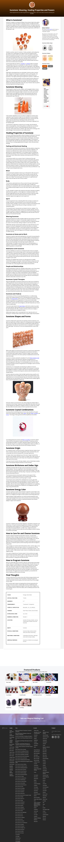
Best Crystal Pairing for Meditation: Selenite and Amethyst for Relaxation (23, 734)
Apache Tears (45, 738)
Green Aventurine (45, 787)
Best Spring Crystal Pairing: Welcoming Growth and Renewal (23, 741)
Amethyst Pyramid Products (11, 741)
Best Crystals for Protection (19, 829)
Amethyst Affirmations (12, 775)
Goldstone (35, 785)
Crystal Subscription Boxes (12, 731)
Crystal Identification (12, 735)
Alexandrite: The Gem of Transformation (37, 733)
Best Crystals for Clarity (19, 786)
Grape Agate (45, 785)
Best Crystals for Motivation (20, 793)
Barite (35, 747)
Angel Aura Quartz (46, 736)
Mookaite (44, 819)
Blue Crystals (12, 748)
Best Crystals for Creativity (19, 820)
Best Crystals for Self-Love (19, 798)
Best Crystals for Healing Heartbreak (21, 767)
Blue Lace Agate (36, 758)
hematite (23, 63)
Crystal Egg (17, 836)
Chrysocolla (45, 768)
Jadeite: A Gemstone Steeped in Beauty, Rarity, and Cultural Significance (37, 804)
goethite (28, 63)
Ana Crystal (49, 29)
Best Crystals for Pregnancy (19, 803)
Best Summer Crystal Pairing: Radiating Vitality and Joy (23, 739)
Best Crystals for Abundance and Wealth (21, 754)
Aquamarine (45, 740)
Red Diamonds (12, 762)
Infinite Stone (45, 799)
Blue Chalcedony (36, 756)
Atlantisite (44, 743)
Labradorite (36, 809)
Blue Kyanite (45, 756)
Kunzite (35, 807)
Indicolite (44, 797)
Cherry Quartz (36, 767)
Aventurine (35, 745)
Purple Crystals (12, 752)
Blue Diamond (12, 764)
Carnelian (36, 413)
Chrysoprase (45, 770)
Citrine (7, 414)
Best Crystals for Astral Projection (20, 784)
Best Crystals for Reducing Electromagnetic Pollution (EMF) (24, 762)
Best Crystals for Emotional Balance (21, 774)
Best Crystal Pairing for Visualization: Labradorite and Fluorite (23, 731)
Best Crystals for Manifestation (20, 779)
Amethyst (35, 736)
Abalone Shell (36, 730)
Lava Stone (35, 814)
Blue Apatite (36, 755)
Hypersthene (45, 795)
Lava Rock (44, 812)
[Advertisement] (32, 657)
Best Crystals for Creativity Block (20, 781)
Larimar (44, 811)
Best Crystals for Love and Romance (21, 822)
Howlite (35, 795)
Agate (32, 413)
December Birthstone (11, 767)
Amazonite (35, 735)
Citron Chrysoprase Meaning (46, 773)
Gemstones (44, 783)
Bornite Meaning (45, 758)
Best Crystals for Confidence (20, 817)
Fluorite (44, 780)
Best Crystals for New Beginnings (20, 812)
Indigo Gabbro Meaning (38, 799)
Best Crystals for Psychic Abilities (20, 764)
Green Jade (44, 788)
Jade (43, 802)
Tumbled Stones (18, 838)
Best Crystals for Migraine (19, 807)
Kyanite (44, 807)
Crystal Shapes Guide (12, 738)
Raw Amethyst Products (12, 745)
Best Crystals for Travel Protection (20, 771)
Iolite (35, 800)
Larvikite (35, 812)
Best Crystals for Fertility (19, 831)
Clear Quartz (36, 775)
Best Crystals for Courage (19, 776)
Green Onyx (36, 790)
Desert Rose (36, 776)
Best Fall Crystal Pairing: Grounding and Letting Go (23, 736)
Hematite (44, 792)
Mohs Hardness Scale (34, 358)
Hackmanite (36, 792)
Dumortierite (36, 778)
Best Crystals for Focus (19, 815)
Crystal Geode (17, 839)
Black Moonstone (37, 751)
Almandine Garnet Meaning (46, 733)
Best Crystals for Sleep (19, 810)
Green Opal (44, 790)
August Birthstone (11, 772)
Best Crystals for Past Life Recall (20, 769)
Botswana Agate (36, 760)
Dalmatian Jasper (45, 775)
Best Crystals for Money (19, 805)
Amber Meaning (45, 735)
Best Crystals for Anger (19, 800)
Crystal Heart (17, 834)
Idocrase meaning (37, 797)
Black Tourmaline (26, 439)
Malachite (44, 816)
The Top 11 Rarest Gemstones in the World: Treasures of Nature (24, 747)
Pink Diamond (12, 760)
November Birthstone (11, 769)
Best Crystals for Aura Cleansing (20, 749)
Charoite (44, 765)
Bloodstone (44, 753)
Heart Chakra (22, 306)
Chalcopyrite (36, 765)
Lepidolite (35, 816)
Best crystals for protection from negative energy (23, 795)
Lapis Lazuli (36, 811)
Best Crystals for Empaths (19, 824)
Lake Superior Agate (46, 809)
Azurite (44, 745)
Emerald (44, 778)
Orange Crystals (12, 757)
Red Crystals (12, 750)
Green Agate (36, 787)
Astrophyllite (36, 743)
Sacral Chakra (15, 298)
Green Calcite (36, 788)
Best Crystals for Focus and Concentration (22, 756)
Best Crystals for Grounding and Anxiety (21, 751)
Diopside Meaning (46, 776)
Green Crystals (12, 747)
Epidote (35, 780)
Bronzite (44, 760)
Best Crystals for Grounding (19, 788)
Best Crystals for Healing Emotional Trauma (22, 759)
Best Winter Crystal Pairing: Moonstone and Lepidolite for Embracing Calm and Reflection (22, 744)
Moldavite (35, 819)
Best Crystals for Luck (19, 819)
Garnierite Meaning (37, 783)
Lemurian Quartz (45, 814)
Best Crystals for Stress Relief (20, 783)
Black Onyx (45, 751)
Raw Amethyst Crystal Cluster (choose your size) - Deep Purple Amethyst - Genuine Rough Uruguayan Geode (46, 95)
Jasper (24, 413)
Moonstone (35, 821)
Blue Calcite (45, 755)
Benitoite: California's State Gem (46, 748)
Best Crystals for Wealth (19, 796)
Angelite (35, 738)
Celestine (44, 763)
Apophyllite (36, 740)
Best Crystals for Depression (20, 808)
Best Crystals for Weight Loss (20, 827)
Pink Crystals (12, 755)
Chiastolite (44, 767)
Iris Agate (44, 800)
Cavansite (35, 763)
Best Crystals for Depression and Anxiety (22, 752)
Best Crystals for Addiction (19, 791)
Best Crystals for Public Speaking (20, 772)
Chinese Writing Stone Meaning (37, 769)
